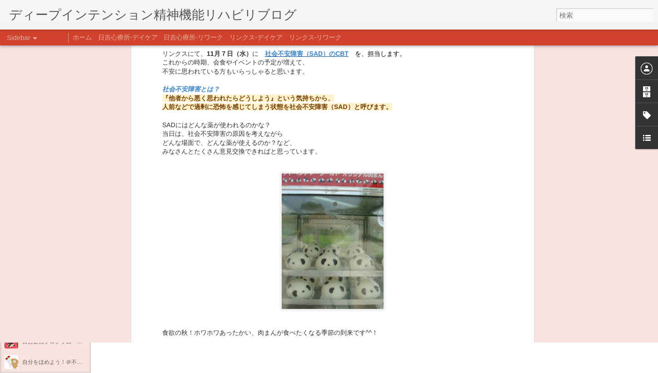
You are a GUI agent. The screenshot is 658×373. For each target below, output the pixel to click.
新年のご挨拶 (38, 280)
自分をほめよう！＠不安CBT (57, 362)
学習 (332, 262)
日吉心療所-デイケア (128, 37)
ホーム (82, 37)
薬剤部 (352, 262)
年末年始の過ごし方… (49, 321)
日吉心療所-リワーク (193, 37)
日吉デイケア (310, 329)
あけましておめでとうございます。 (66, 301)
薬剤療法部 (381, 249)
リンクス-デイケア (256, 37)
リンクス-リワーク (315, 37)
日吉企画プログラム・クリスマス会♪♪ (68, 341)
